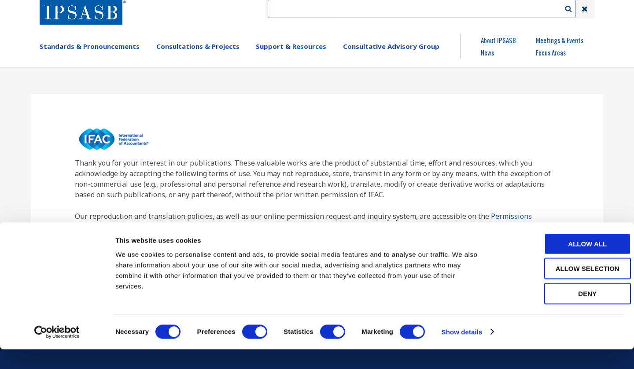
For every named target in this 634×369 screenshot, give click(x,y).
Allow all (560, 263)
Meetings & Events (559, 40)
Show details (462, 351)
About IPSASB (498, 40)
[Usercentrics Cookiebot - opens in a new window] (57, 351)
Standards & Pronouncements (90, 46)
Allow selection (561, 288)
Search (572, 9)
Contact (405, 9)
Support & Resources (291, 46)
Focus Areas (551, 52)
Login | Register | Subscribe (514, 9)
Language (445, 9)
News (487, 52)
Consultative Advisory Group (391, 46)
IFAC (371, 9)
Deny (560, 313)
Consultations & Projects (198, 46)
